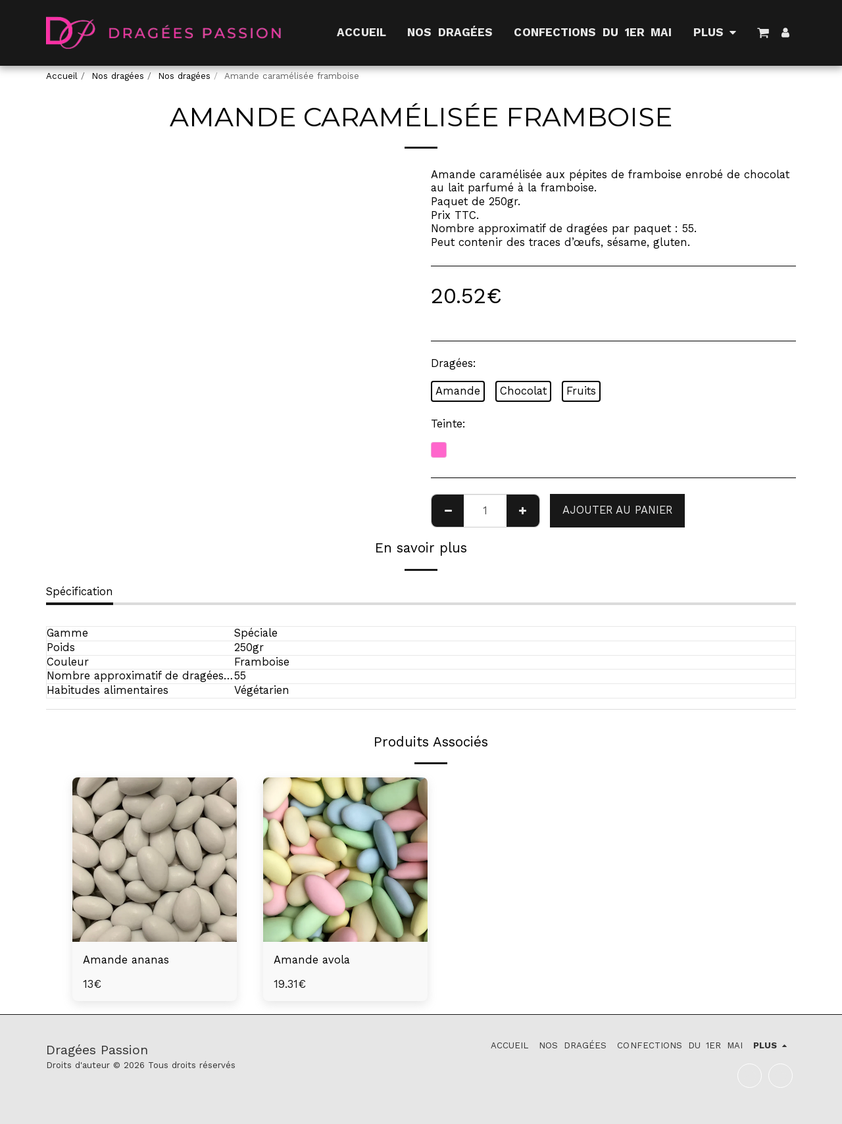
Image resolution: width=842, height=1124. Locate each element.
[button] (763, 32)
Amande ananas (126, 960)
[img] (154, 859)
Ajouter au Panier (617, 510)
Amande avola (312, 960)
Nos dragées (117, 76)
